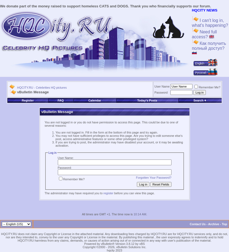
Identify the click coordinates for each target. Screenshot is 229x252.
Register (28, 100)
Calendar (94, 100)
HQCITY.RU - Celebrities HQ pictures (42, 87)
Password (161, 92)
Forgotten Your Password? (153, 177)
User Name (162, 86)
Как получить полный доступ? (209, 47)
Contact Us (198, 224)
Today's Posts (147, 100)
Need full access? (204, 34)
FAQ (61, 100)
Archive (213, 224)
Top (224, 224)
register (108, 193)
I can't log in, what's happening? (210, 23)
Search (199, 100)
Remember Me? (207, 87)
